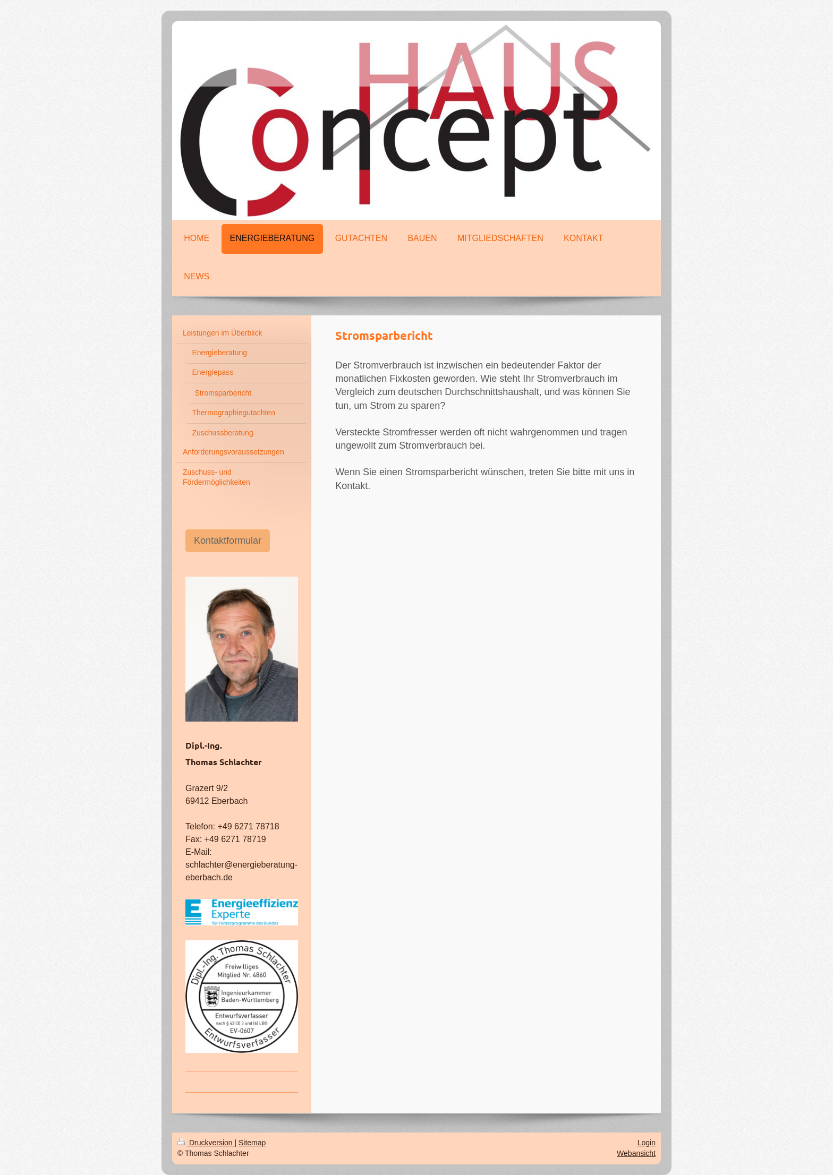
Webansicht (636, 1153)
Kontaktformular (227, 540)
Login (647, 1142)
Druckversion (205, 1142)
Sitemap (252, 1142)
